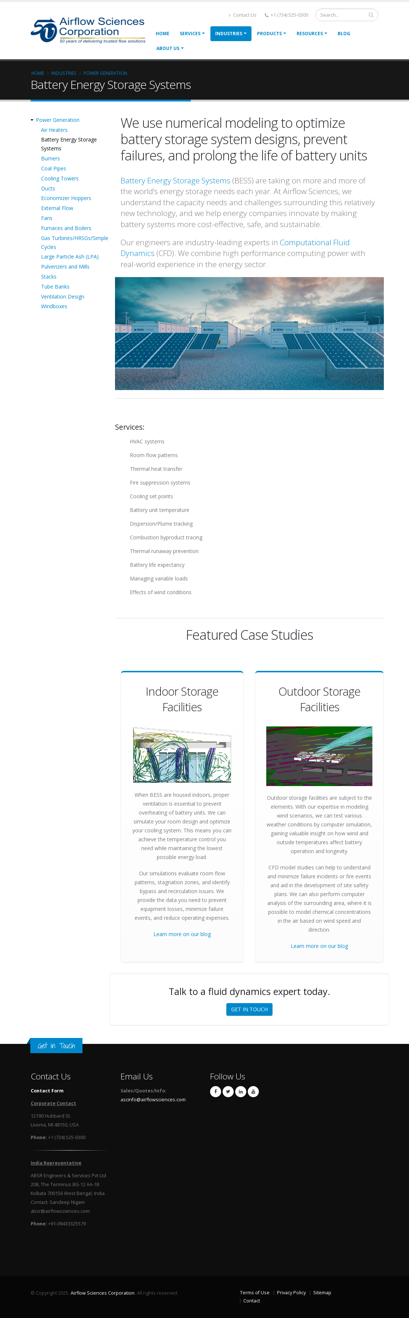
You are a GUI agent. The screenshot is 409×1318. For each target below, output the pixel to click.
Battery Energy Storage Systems (175, 180)
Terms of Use (255, 1292)
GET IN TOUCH (249, 1009)
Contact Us (243, 15)
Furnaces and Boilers (66, 228)
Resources (310, 33)
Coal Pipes (53, 168)
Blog (344, 33)
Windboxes (54, 306)
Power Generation (105, 73)
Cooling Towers (60, 178)
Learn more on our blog (182, 934)
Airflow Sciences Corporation (103, 1293)
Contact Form (47, 1091)
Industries (228, 33)
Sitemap (322, 1292)
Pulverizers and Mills (65, 266)
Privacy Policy (291, 1292)
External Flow (57, 208)
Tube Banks (55, 286)
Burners (50, 158)
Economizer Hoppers (66, 198)
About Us (167, 48)
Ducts (48, 188)
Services (190, 33)
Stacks (49, 276)
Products (269, 33)
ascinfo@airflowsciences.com (153, 1099)
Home (162, 33)
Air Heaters (54, 129)
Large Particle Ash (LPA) (70, 256)
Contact (251, 1301)
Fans (47, 218)
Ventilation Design (62, 296)
